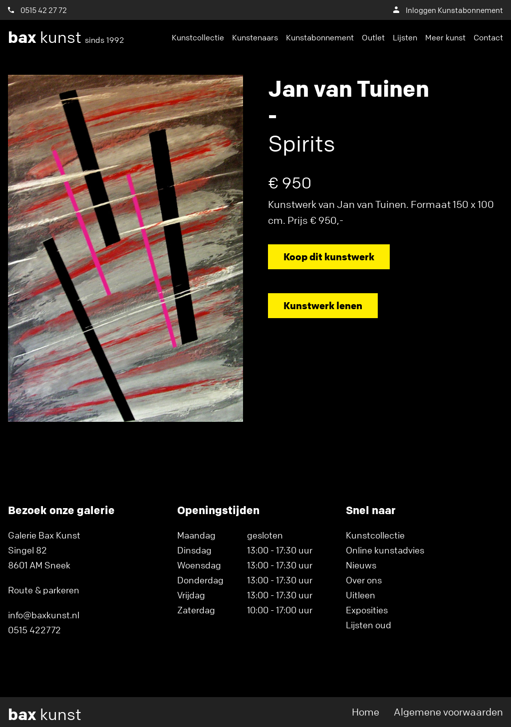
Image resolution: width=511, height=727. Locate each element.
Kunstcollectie (198, 37)
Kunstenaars (255, 37)
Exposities (367, 609)
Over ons (364, 579)
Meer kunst (445, 37)
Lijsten (405, 37)
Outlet (373, 37)
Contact (488, 37)
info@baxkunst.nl (43, 614)
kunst (66, 37)
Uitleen (360, 594)
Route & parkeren (43, 589)
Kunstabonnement (320, 37)
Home (365, 712)
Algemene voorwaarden (448, 712)
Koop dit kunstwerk (328, 256)
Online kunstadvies (385, 550)
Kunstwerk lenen (322, 305)
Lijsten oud (368, 624)
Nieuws (361, 564)
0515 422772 (34, 629)
